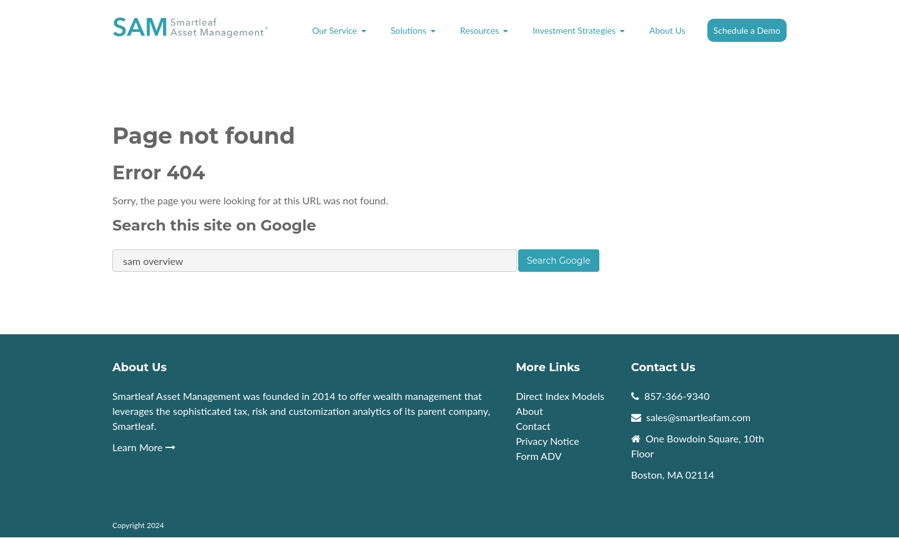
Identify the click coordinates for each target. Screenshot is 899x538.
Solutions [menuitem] (408, 30)
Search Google (559, 260)
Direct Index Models (560, 396)
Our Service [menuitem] (334, 30)
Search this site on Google (214, 225)
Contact (533, 426)
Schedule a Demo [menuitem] (747, 30)
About (531, 411)
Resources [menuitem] (479, 30)
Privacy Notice (547, 441)
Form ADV (538, 456)
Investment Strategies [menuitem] (574, 30)
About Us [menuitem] (667, 30)
